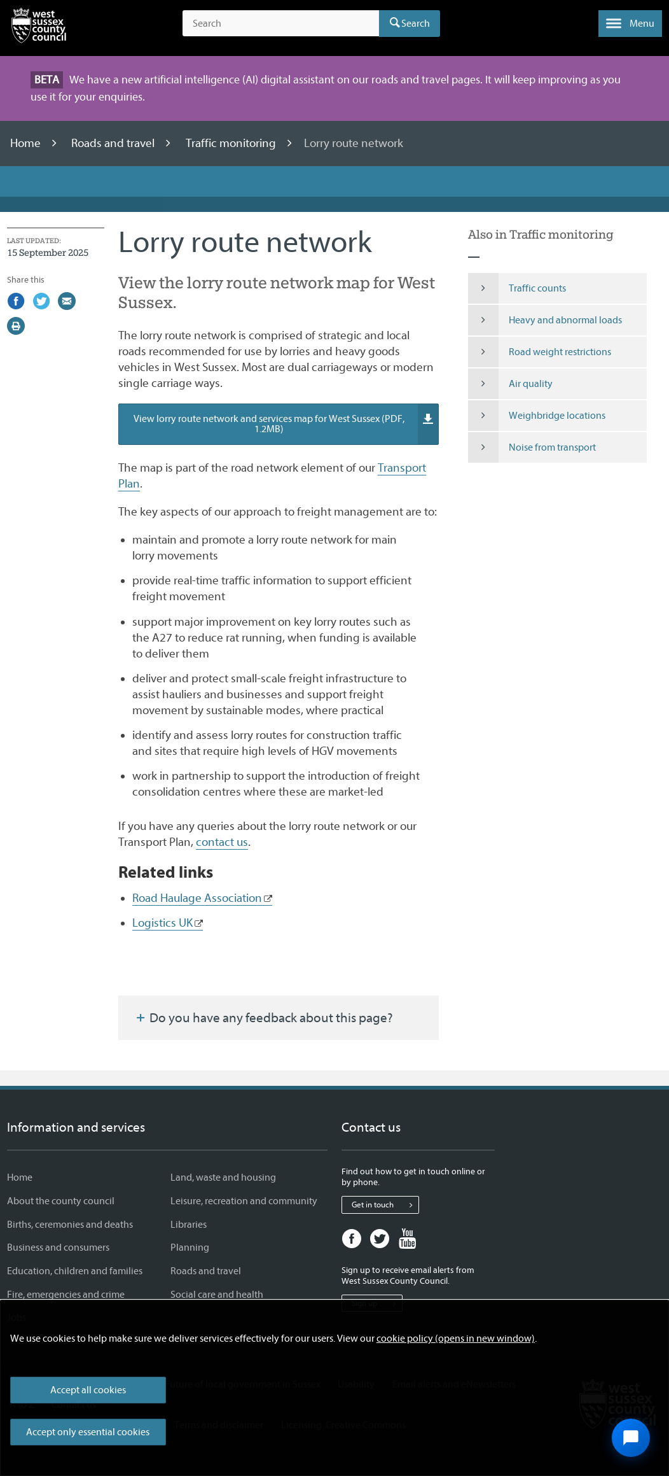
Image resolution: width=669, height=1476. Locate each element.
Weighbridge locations (536, 415)
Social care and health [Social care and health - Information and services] (216, 1294)
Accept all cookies (88, 1390)
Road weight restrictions (539, 352)
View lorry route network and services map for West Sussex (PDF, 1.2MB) (286, 424)
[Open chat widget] (631, 1438)
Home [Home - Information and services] (19, 1177)
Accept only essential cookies (87, 1432)
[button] (630, 23)
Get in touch (385, 1205)
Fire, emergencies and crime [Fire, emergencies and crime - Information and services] (66, 1294)
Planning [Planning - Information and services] (189, 1247)
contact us (222, 842)
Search (415, 23)
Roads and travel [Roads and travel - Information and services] (205, 1271)
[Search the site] (281, 23)
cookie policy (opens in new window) (455, 1338)
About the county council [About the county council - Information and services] (60, 1201)
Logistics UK (162, 923)
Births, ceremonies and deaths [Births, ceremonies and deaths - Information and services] (70, 1224)
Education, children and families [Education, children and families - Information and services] (74, 1271)
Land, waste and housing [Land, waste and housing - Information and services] (223, 1177)
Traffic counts (517, 288)
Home (26, 143)
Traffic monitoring (232, 143)
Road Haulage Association (197, 898)
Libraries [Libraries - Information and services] (188, 1224)
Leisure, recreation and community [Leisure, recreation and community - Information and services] (243, 1201)
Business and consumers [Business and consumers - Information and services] (58, 1247)
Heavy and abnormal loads (545, 320)
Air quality (510, 384)
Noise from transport (532, 447)
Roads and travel (114, 143)
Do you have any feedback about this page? (263, 1017)
